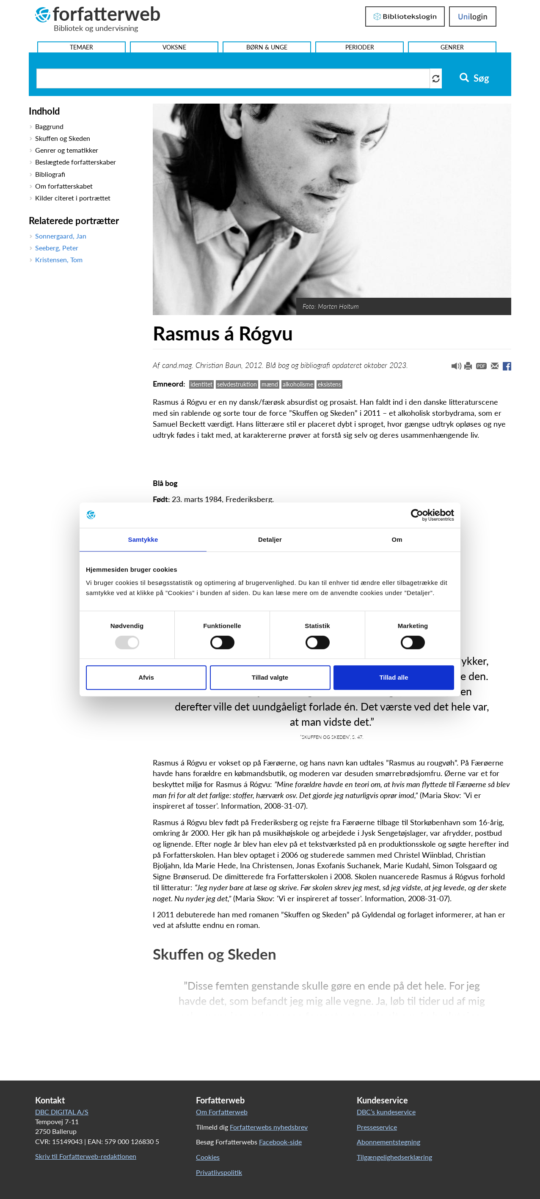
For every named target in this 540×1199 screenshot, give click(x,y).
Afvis (146, 677)
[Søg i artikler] (233, 78)
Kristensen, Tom (59, 259)
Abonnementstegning (388, 1142)
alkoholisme (298, 384)
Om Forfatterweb (222, 1112)
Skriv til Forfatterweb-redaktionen (85, 1156)
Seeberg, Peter (56, 248)
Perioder (359, 47)
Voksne (174, 47)
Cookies (208, 1157)
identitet (201, 384)
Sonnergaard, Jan (60, 236)
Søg (474, 78)
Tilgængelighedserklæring (394, 1157)
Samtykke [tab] (143, 539)
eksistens (329, 384)
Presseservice (377, 1127)
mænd (270, 384)
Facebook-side (280, 1142)
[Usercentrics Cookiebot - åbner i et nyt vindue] (417, 515)
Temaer (81, 47)
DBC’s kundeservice (386, 1112)
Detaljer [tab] (270, 539)
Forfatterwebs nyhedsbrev (269, 1127)
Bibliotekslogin (405, 16)
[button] (453, 368)
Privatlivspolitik (219, 1172)
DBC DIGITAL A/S (61, 1112)
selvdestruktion (237, 384)
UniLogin (472, 16)
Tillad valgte (270, 677)
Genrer (452, 47)
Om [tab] (396, 539)
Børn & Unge (266, 47)
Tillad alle (393, 677)
